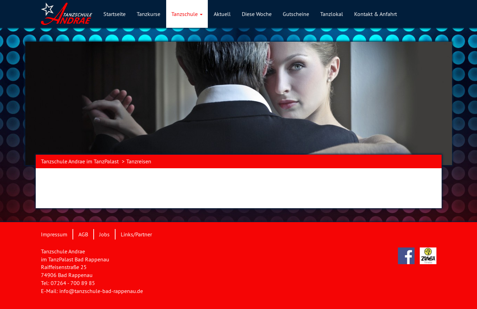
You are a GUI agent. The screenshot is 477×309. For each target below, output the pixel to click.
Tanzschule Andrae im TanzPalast (80, 161)
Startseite (114, 13)
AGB (83, 234)
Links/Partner (136, 234)
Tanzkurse (148, 13)
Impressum (54, 234)
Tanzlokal (331, 13)
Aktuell (222, 13)
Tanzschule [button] (187, 13)
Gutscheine (296, 13)
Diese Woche (257, 13)
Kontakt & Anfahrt (375, 13)
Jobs (104, 234)
